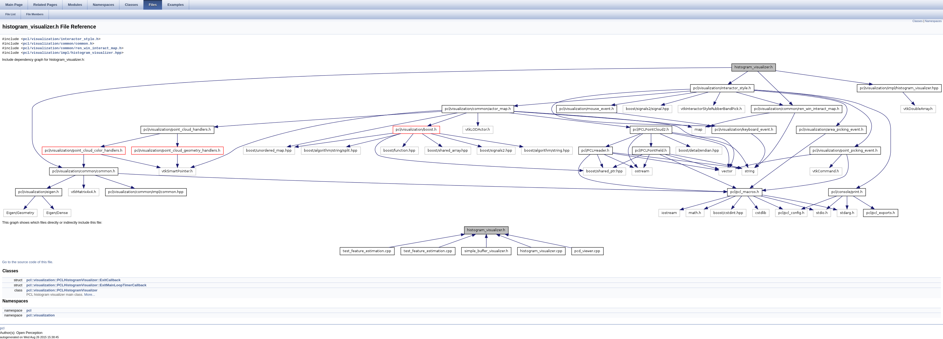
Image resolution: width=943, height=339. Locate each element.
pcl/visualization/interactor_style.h (60, 39)
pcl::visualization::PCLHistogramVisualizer (61, 290)
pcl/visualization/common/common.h (57, 43)
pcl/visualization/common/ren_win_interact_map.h (72, 48)
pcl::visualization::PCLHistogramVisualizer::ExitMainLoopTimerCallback (86, 285)
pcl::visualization (40, 315)
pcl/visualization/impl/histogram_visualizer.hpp (72, 53)
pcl (28, 310)
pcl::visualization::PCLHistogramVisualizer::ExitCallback (73, 280)
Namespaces (933, 21)
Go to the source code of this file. (27, 262)
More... (89, 294)
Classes (917, 21)
